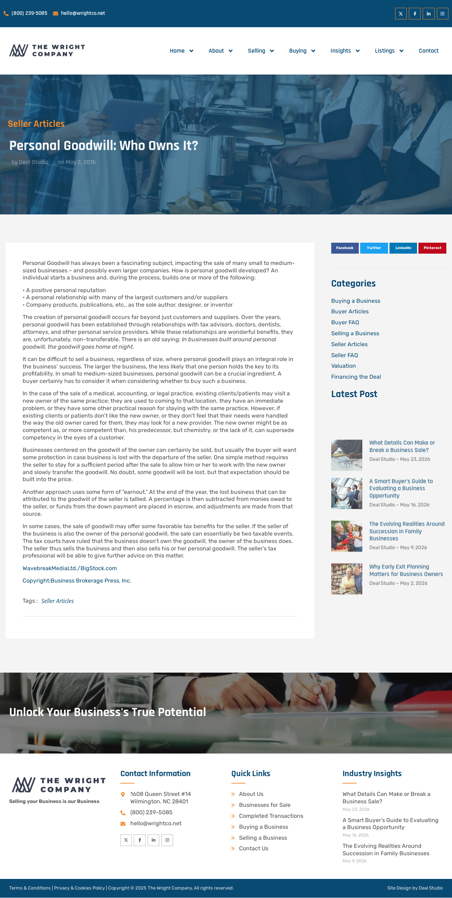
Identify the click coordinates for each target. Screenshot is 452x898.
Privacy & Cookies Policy (79, 888)
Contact (429, 51)
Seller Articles (57, 601)
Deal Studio (431, 888)
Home (182, 51)
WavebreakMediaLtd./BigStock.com (70, 568)
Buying (302, 51)
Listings (390, 51)
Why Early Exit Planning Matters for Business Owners (406, 680)
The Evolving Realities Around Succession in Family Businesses (407, 641)
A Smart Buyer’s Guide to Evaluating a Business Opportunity (401, 598)
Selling (261, 51)
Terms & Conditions (30, 888)
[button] (345, 248)
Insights (346, 51)
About (221, 51)
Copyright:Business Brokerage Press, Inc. (77, 580)
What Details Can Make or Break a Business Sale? (402, 557)
